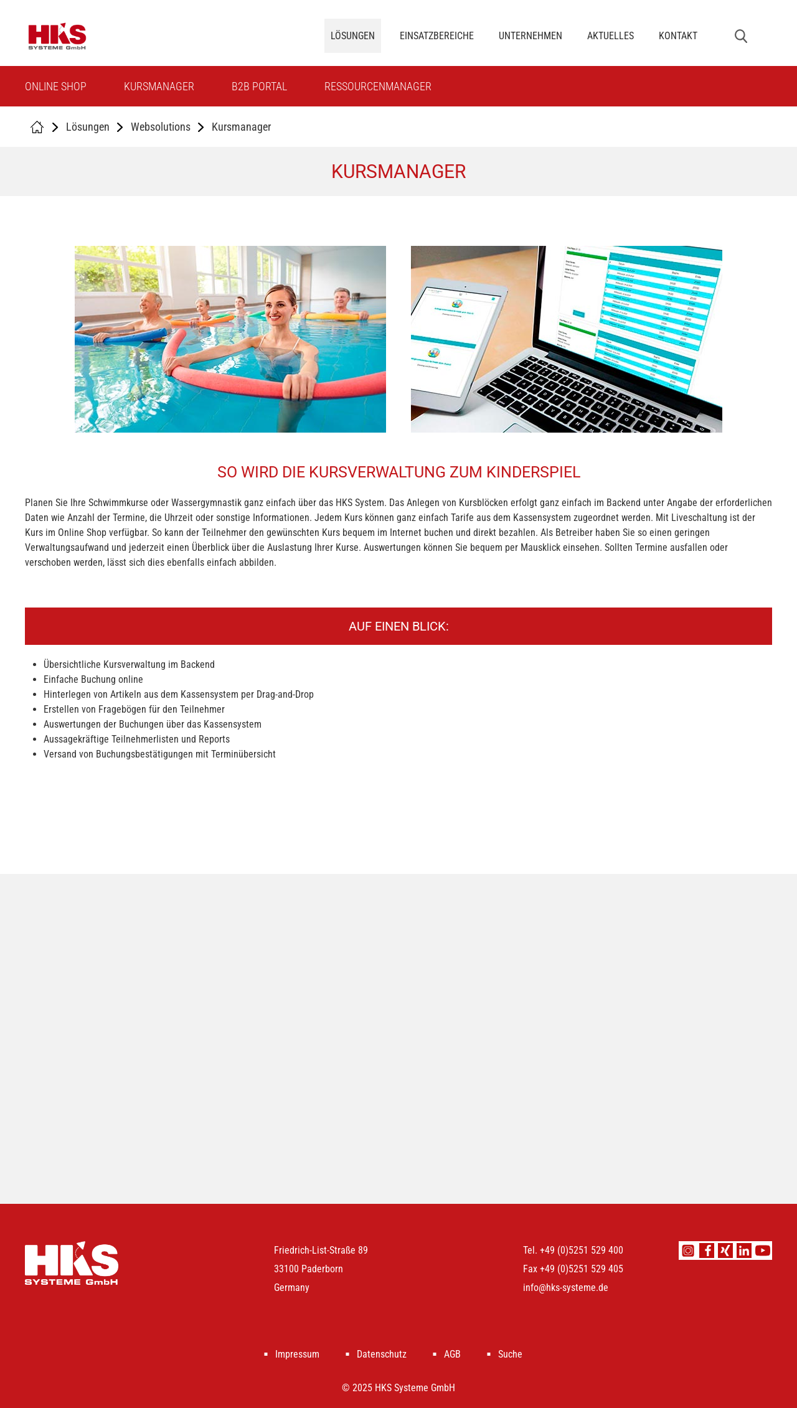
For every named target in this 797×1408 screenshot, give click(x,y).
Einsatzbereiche (437, 36)
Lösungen (353, 36)
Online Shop (56, 86)
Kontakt (678, 36)
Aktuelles (610, 36)
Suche (510, 1354)
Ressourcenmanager (378, 86)
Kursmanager (159, 86)
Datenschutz (382, 1354)
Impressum (297, 1354)
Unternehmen (530, 36)
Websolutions (161, 126)
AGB (452, 1354)
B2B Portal (259, 86)
